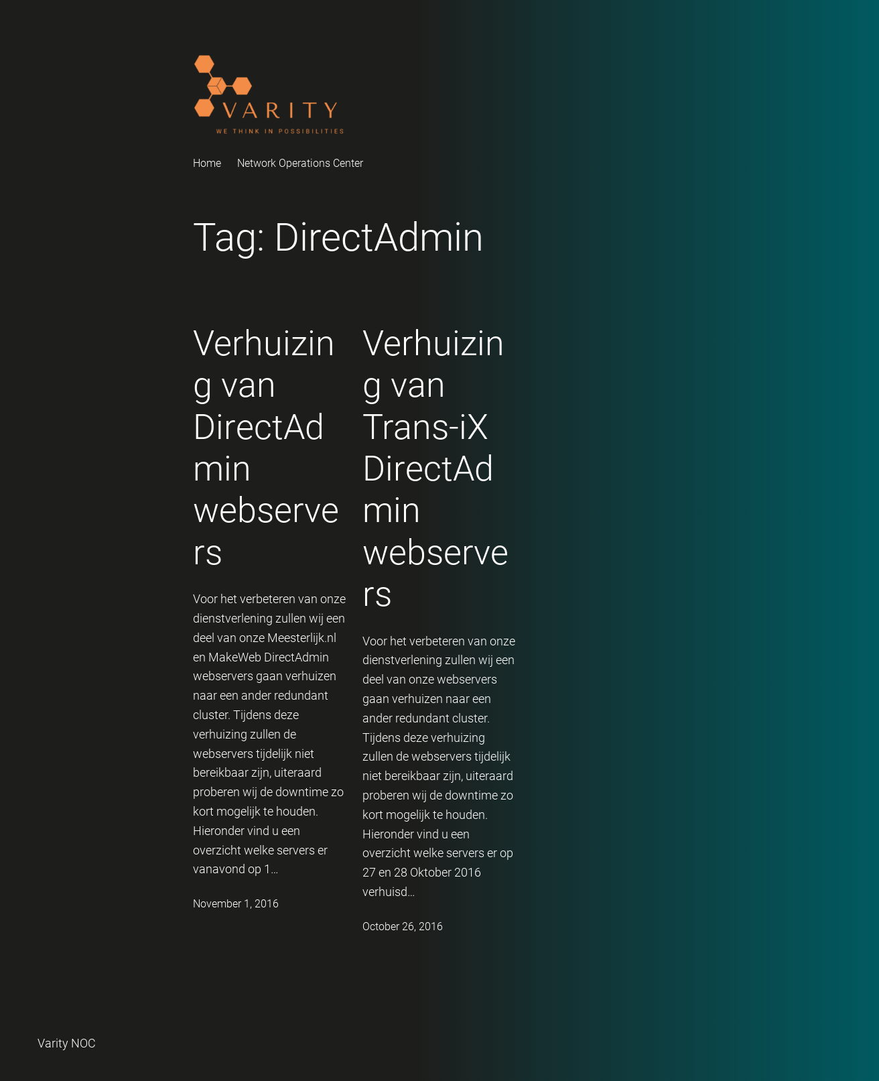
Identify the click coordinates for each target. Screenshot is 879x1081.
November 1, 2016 (236, 903)
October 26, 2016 (402, 926)
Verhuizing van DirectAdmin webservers (266, 448)
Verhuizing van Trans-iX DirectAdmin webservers (435, 469)
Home (207, 163)
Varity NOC (67, 1043)
